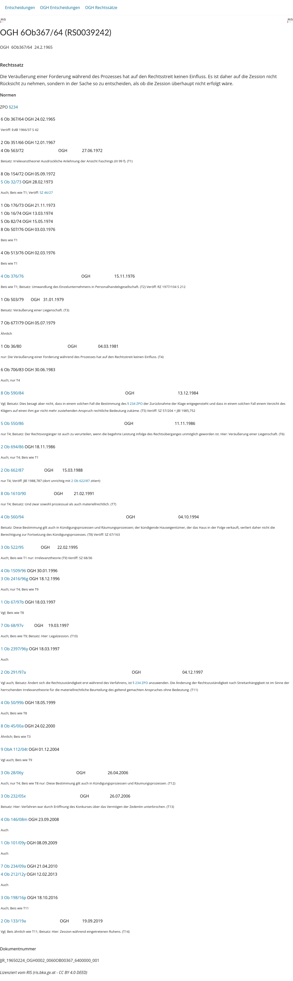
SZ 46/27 (46, 192)
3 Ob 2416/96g (14, 578)
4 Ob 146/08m (14, 819)
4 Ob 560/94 (12, 517)
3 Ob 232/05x (13, 796)
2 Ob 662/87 (12, 470)
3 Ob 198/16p (13, 897)
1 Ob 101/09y (13, 843)
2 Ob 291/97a (13, 672)
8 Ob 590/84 (12, 393)
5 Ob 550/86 (12, 423)
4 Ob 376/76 (12, 276)
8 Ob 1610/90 (13, 493)
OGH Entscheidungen (60, 7)
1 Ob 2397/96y (14, 649)
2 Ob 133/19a (13, 921)
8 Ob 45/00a (12, 726)
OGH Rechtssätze (101, 7)
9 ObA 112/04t (14, 749)
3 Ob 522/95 (12, 547)
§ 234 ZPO (135, 403)
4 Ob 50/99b (12, 702)
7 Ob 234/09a (13, 866)
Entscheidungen (20, 7)
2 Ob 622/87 (80, 480)
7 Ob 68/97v (12, 625)
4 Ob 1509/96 (13, 570)
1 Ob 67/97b (12, 602)
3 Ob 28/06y (12, 772)
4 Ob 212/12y (13, 874)
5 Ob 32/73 (11, 182)
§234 (13, 107)
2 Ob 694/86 (12, 447)
